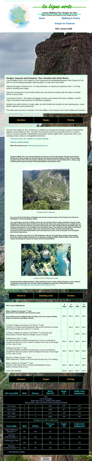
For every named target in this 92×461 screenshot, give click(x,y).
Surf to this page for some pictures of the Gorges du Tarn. (36, 285)
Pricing (70, 120)
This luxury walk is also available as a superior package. (29, 138)
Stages (46, 120)
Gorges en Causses (65, 23)
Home (42, 18)
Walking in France (71, 18)
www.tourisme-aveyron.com (37, 145)
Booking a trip (46, 296)
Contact (70, 296)
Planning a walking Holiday (19, 142)
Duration (21, 120)
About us (21, 296)
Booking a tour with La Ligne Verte (46, 420)
